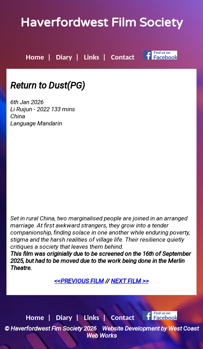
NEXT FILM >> (130, 281)
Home (35, 57)
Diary (64, 57)
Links (91, 57)
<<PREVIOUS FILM (79, 281)
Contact (122, 57)
